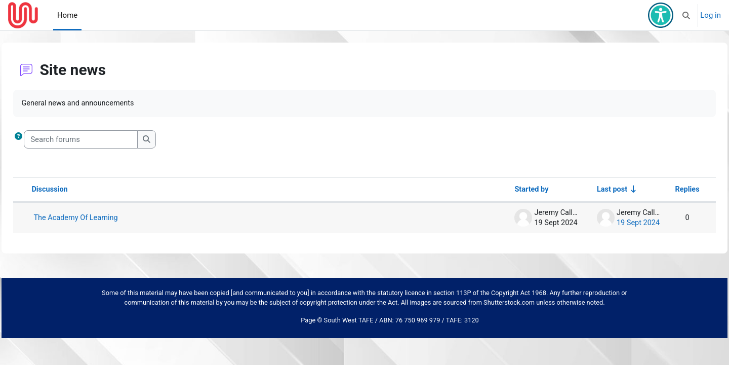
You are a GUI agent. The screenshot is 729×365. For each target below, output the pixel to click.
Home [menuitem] (67, 15)
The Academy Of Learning (99, 218)
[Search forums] (103, 140)
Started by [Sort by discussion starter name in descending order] (505, 190)
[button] (686, 15)
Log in (710, 15)
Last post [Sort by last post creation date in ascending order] (587, 190)
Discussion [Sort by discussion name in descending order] (73, 190)
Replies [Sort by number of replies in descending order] (664, 190)
